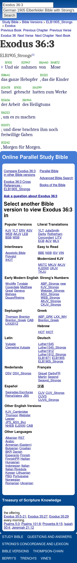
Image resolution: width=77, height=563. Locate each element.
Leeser (10, 418)
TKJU (42, 271)
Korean (10, 472)
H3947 (25, 62)
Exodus (10, 26)
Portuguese (21, 476)
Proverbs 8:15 (53, 524)
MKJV (52, 264)
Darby (42, 234)
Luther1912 (46, 351)
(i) (33, 54)
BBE (41, 253)
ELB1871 (44, 358)
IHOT (9, 259)
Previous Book (11, 30)
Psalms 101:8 (31, 524)
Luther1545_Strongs (52, 347)
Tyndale (22, 283)
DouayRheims (14, 297)
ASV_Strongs (50, 294)
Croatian (25, 448)
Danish (17, 451)
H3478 (5, 87)
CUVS (42, 396)
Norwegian (12, 479)
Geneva (19, 290)
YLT (15, 230)
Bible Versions (32, 22)
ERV (22, 230)
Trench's (28, 558)
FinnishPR (12, 458)
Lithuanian (23, 472)
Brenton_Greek (15, 320)
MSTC (42, 264)
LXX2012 (11, 323)
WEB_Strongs (50, 297)
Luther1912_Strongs (52, 354)
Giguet (42, 373)
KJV (8, 230)
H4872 (55, 62)
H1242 (5, 142)
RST (21, 437)
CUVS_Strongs (48, 399)
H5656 (5, 100)
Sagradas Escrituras (19, 392)
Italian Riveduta (15, 469)
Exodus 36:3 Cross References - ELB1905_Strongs (17, 185)
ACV (48, 241)
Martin (42, 376)
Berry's (9, 558)
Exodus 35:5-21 (15, 516)
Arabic (9, 441)
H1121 (44, 75)
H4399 (37, 87)
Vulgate (10, 344)
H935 (8, 62)
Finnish (25, 455)
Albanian (11, 437)
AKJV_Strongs (51, 301)
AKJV (17, 234)
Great (9, 290)
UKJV (54, 268)
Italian (25, 465)
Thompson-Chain (48, 551)
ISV (55, 253)
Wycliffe (10, 283)
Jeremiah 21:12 (23, 527)
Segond (53, 376)
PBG (8, 476)
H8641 (5, 75)
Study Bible (10, 22)
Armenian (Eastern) (18, 444)
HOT (41, 332)
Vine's (46, 558)
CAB (30, 320)
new (63, 283)
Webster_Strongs (52, 290)
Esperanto (12, 455)
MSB (16, 237)
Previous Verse (60, 30)
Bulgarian (11, 448)
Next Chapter (44, 35)
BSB (8, 237)
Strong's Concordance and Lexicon (35, 544)
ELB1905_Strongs (59, 22)
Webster (25, 415)
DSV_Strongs (22, 373)
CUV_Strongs (55, 392)
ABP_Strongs (50, 283)
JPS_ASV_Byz (15, 422)
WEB (8, 234)
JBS (26, 395)
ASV (29, 230)
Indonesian (12, 465)
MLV (56, 241)
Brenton (24, 316)
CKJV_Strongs (51, 304)
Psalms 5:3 (12, 524)
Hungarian (12, 462)
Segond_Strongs (49, 380)
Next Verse (25, 35)
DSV (8, 373)
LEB (25, 234)
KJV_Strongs (50, 287)
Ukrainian (26, 483)
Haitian (25, 458)
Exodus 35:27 (37, 516)
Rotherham (54, 234)
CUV (41, 392)
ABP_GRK (45, 316)
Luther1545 (46, 344)
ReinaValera (13, 395)
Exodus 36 (8, 35)
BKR (8, 451)
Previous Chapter (35, 30)
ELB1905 (58, 358)
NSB (48, 253)
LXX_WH (60, 316)
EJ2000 (20, 425)
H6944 (26, 100)
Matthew (26, 287)
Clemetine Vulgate (17, 347)
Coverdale (12, 287)
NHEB (9, 425)
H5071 (5, 125)
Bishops (10, 294)
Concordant (46, 237)
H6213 (5, 113)
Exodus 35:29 (59, 516)
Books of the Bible (53, 185)
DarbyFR (54, 373)
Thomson (11, 316)
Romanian (12, 483)
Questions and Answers (49, 537)
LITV (58, 237)
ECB (41, 241)
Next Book (63, 35)
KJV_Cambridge (16, 411)
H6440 (43, 62)
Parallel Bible (49, 171)
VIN (61, 253)
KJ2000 (43, 268)
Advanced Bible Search (56, 178)
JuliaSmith (52, 230)
